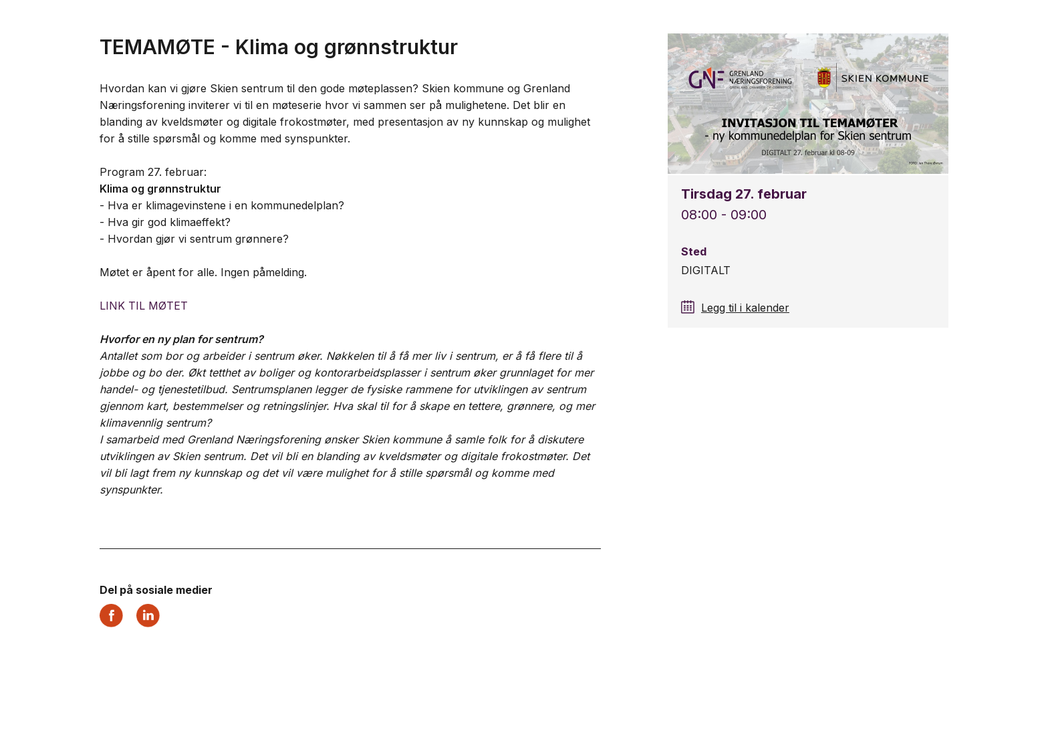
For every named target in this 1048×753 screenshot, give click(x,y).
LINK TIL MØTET (144, 305)
